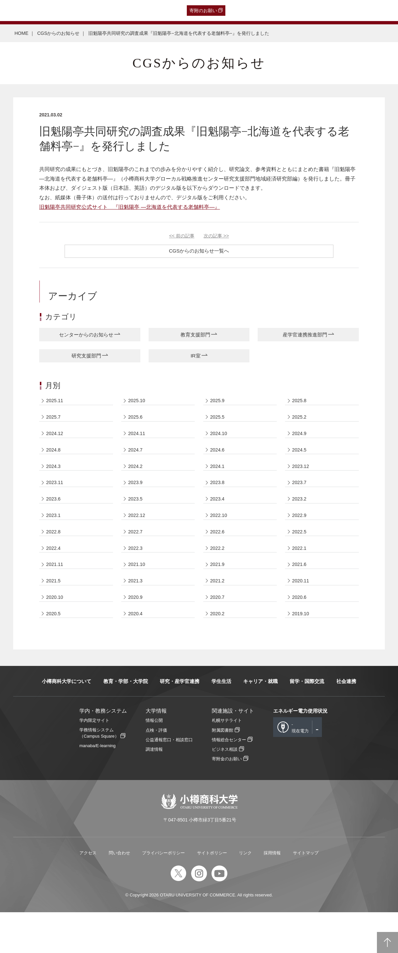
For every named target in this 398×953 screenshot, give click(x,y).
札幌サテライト (227, 761)
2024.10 (220, 443)
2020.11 (302, 615)
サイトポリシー (212, 893)
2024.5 (300, 462)
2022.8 (54, 557)
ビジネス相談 (225, 790)
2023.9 (136, 500)
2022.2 (218, 576)
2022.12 (138, 538)
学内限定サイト (94, 761)
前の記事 (181, 235)
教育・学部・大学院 (125, 721)
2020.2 (218, 653)
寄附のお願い (203, 10)
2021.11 (56, 596)
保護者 (91, 10)
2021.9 (218, 596)
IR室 (195, 358)
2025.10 (138, 405)
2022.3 (136, 576)
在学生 (110, 10)
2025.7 (54, 424)
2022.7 (136, 557)
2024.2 (136, 481)
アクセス (88, 893)
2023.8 (218, 500)
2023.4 (218, 519)
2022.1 (300, 576)
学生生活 (221, 721)
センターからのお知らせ (86, 335)
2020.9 (136, 634)
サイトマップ (306, 893)
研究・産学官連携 (179, 721)
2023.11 (56, 500)
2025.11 (56, 405)
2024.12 (56, 443)
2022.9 (300, 538)
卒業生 (42, 10)
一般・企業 (66, 10)
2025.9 (218, 405)
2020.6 (300, 634)
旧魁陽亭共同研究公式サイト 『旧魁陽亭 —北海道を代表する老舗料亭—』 (129, 207)
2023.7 (300, 500)
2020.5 (54, 653)
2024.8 (54, 462)
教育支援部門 (195, 335)
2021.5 (54, 615)
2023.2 (300, 519)
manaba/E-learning (97, 786)
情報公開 (154, 761)
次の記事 (216, 235)
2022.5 (300, 557)
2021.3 (136, 615)
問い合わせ (119, 893)
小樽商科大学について (66, 721)
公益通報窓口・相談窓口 (169, 780)
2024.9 (300, 443)
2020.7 (218, 634)
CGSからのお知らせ (58, 33)
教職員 (129, 10)
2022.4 (54, 576)
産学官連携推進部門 (304, 335)
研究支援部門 (86, 358)
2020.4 (136, 653)
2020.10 (56, 634)
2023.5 (136, 519)
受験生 (18, 10)
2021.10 (138, 596)
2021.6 (300, 596)
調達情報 (154, 790)
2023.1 (54, 538)
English (149, 10)
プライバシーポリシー (163, 893)
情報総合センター (229, 780)
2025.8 (300, 405)
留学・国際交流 (307, 721)
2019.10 (302, 653)
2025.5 (218, 424)
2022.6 (218, 557)
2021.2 (218, 615)
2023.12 (302, 481)
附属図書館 (222, 770)
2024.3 (54, 481)
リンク (245, 893)
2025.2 (300, 424)
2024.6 (218, 462)
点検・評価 (156, 770)
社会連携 (346, 721)
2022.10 (220, 538)
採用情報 (272, 893)
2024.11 (138, 443)
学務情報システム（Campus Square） (99, 773)
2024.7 (136, 462)
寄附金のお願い (227, 799)
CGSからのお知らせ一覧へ (199, 251)
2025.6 (136, 424)
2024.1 (218, 481)
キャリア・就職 (260, 721)
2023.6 (54, 519)
